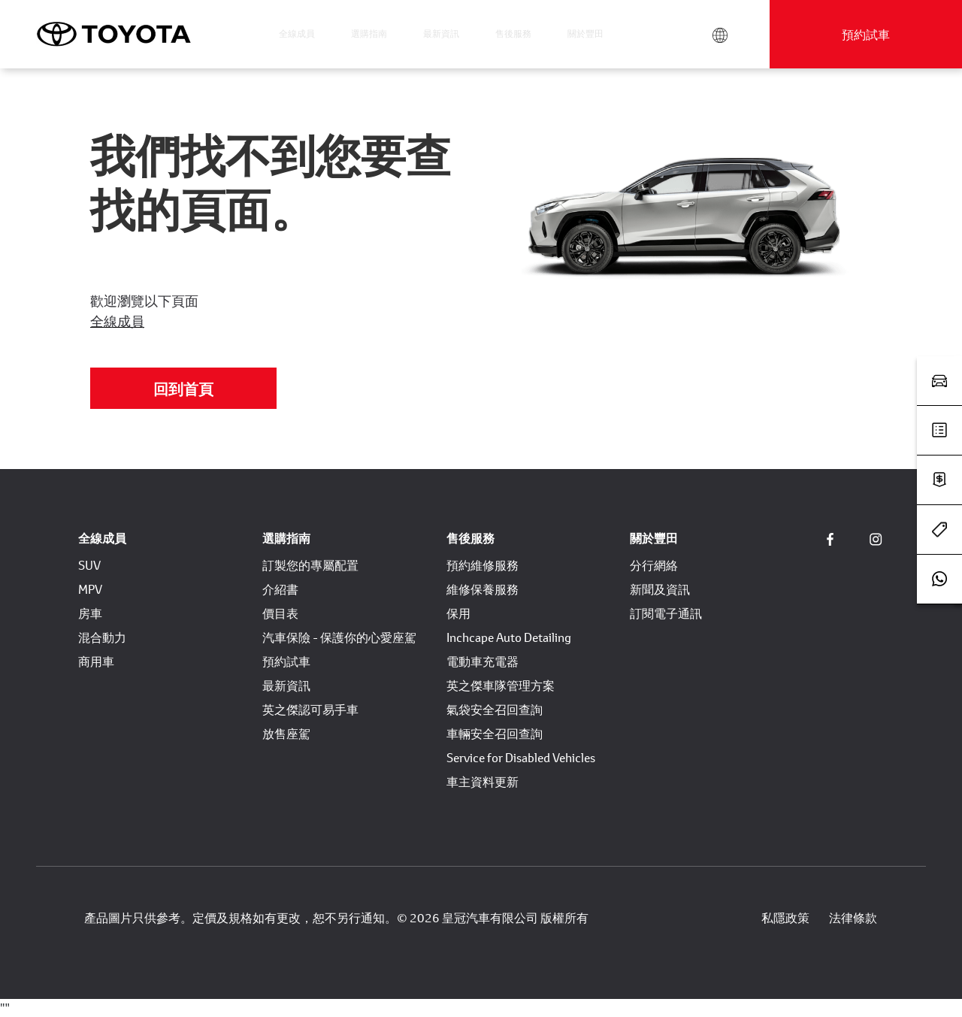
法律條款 (853, 917)
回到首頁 (183, 388)
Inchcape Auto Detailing (508, 637)
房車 (90, 613)
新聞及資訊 (660, 589)
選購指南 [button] (369, 33)
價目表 (280, 613)
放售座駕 (286, 733)
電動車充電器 (482, 661)
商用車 (96, 661)
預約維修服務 (482, 565)
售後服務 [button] (513, 33)
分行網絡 (654, 565)
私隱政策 (785, 917)
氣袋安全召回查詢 (494, 709)
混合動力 (102, 637)
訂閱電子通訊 (666, 613)
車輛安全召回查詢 (494, 733)
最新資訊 (441, 33)
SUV (89, 565)
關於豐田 (654, 538)
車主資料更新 (482, 781)
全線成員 (297, 33)
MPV (90, 589)
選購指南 (286, 538)
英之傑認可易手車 (310, 709)
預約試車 (866, 34)
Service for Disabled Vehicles (520, 757)
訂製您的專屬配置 (310, 565)
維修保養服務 (482, 589)
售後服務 (470, 538)
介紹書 (280, 589)
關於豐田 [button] (585, 33)
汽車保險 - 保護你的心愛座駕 (339, 637)
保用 (458, 613)
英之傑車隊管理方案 (500, 685)
